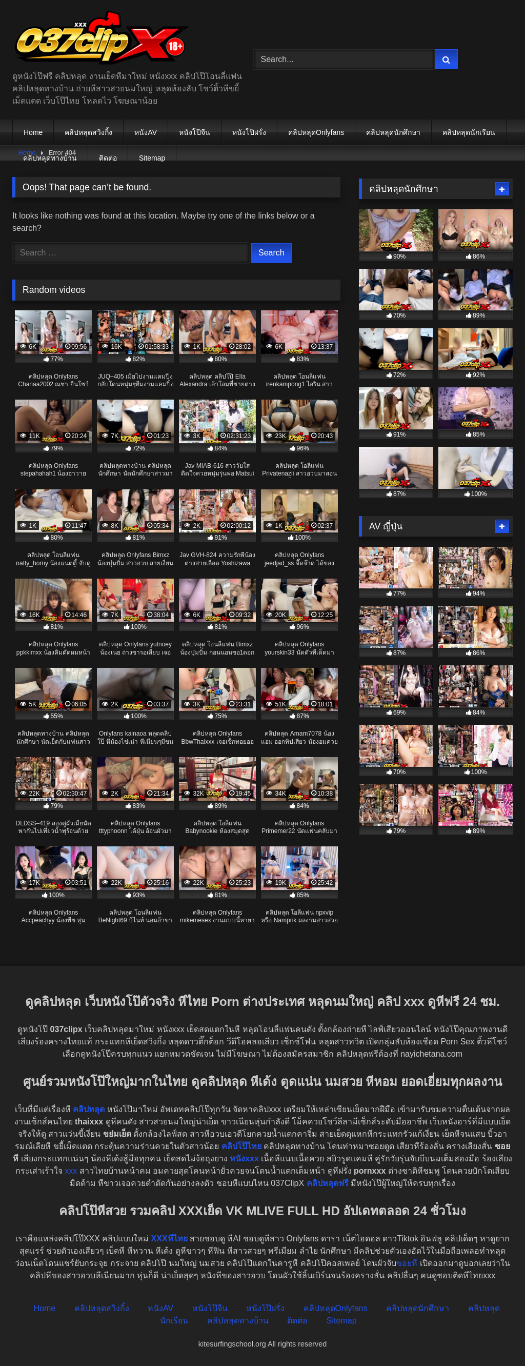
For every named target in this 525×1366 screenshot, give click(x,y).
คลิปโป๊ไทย (241, 1146)
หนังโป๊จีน (194, 132)
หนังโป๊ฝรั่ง (249, 132)
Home (33, 132)
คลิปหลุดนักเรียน (468, 132)
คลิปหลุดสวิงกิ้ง (88, 132)
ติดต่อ (108, 158)
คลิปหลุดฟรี (328, 1183)
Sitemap (152, 158)
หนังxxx (244, 1158)
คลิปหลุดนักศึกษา (393, 132)
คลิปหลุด (89, 1109)
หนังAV (145, 132)
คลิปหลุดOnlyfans (316, 132)
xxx (71, 1170)
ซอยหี (406, 1263)
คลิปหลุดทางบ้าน (50, 158)
